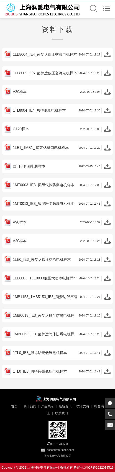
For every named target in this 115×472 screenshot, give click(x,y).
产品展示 (47, 406)
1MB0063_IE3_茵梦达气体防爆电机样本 (62, 335)
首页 (14, 406)
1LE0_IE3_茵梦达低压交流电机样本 (62, 260)
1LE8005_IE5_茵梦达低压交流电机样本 (62, 74)
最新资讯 (65, 406)
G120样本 (62, 130)
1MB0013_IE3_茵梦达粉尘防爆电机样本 (62, 316)
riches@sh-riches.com (60, 450)
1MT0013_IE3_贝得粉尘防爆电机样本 (62, 204)
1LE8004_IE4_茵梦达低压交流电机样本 (62, 55)
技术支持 (83, 406)
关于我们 (29, 406)
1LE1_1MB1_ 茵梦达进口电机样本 (62, 148)
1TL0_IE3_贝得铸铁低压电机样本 (62, 372)
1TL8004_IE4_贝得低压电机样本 (62, 111)
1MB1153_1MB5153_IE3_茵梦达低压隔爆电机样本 (62, 297)
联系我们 (61, 413)
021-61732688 (59, 444)
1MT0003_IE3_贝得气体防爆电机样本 (62, 186)
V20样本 (62, 92)
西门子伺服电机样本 (62, 167)
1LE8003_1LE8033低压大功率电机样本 (62, 279)
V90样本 (62, 223)
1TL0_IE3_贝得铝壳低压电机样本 (62, 353)
